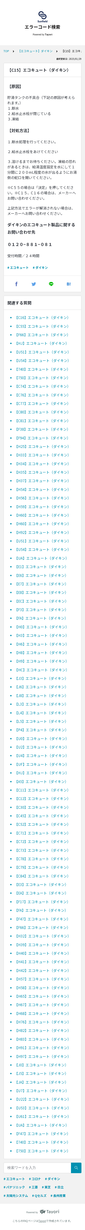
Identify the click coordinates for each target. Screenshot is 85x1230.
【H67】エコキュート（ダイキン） (42, 1004)
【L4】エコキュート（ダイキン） (41, 712)
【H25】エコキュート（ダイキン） (42, 446)
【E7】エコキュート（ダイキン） (41, 583)
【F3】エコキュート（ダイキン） (41, 609)
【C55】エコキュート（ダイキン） (42, 326)
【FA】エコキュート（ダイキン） (41, 618)
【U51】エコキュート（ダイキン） (42, 352)
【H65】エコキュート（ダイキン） (42, 996)
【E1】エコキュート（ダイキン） (41, 566)
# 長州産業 (58, 1195)
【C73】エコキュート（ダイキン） (42, 850)
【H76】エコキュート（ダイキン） (42, 1022)
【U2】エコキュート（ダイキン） (41, 747)
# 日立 (59, 1187)
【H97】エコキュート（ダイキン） (42, 1056)
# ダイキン (40, 267)
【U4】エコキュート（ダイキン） (41, 755)
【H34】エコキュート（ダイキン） (42, 463)
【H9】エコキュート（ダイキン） (41, 661)
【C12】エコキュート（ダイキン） (42, 798)
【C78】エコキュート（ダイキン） (42, 858)
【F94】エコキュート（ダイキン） (42, 438)
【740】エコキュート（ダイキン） (42, 369)
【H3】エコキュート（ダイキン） (41, 635)
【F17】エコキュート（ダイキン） (42, 901)
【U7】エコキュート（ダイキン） (41, 1090)
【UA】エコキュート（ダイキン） (41, 558)
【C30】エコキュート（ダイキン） (42, 807)
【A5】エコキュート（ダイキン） (41, 781)
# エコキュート (18, 267)
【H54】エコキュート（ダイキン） (42, 489)
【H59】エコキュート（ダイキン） (42, 506)
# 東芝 (46, 1187)
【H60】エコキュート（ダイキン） (42, 515)
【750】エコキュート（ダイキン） (42, 377)
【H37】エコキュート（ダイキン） (42, 480)
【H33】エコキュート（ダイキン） (42, 455)
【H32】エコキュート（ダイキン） (42, 936)
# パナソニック (14, 1187)
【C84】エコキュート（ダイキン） (42, 876)
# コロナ (35, 1179)
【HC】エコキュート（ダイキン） (41, 669)
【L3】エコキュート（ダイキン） (41, 704)
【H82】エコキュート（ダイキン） (42, 1030)
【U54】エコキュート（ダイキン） (42, 360)
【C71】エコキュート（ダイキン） (42, 833)
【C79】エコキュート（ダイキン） (42, 867)
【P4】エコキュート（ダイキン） (41, 729)
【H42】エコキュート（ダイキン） (42, 970)
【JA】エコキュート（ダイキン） (41, 1082)
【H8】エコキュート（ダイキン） (41, 652)
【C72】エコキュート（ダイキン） (42, 841)
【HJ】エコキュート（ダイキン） (41, 343)
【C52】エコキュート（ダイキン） (42, 824)
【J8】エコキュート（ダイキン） (41, 695)
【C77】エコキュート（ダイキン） (42, 403)
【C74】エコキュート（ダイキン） (42, 386)
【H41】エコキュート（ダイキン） (42, 961)
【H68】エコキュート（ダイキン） (42, 1013)
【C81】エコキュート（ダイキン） (42, 420)
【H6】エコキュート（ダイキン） (41, 644)
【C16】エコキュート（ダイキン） (42, 317)
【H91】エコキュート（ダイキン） (42, 1047)
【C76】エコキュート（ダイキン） (42, 395)
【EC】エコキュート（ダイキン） (41, 601)
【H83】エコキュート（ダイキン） (42, 1039)
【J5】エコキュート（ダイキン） (41, 1073)
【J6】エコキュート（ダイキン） (41, 686)
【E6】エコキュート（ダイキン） (41, 575)
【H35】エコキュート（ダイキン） (42, 472)
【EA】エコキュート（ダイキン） (41, 893)
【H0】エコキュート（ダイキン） (41, 626)
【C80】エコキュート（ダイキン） (42, 412)
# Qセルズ (39, 1195)
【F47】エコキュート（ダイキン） (42, 919)
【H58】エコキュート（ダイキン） (42, 987)
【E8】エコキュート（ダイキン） (41, 592)
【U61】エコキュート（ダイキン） (42, 1116)
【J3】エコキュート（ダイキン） (41, 678)
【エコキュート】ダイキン (35, 51)
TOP (6, 51)
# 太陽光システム (16, 1195)
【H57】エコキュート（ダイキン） (42, 979)
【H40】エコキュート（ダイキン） (42, 953)
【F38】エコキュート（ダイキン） (42, 429)
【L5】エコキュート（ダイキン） (41, 721)
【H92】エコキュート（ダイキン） (42, 532)
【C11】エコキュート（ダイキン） (42, 790)
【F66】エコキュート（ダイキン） (42, 334)
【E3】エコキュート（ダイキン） (41, 884)
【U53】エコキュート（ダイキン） (42, 1107)
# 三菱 (33, 1187)
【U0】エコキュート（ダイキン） (41, 738)
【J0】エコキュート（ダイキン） (41, 1064)
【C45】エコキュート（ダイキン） (42, 815)
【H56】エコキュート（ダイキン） (42, 498)
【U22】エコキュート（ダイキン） (42, 1099)
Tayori (42, 1221)
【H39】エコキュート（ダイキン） (42, 944)
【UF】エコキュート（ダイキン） (41, 764)
